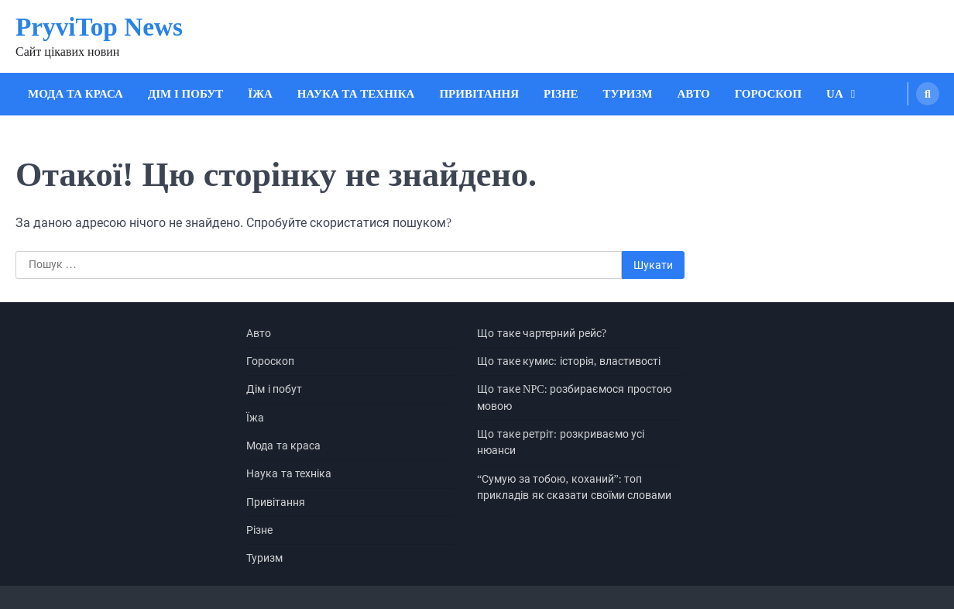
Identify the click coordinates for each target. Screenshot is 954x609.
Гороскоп (768, 94)
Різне (561, 94)
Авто (694, 94)
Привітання (479, 94)
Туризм (628, 94)
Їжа (260, 94)
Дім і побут (185, 94)
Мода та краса (75, 94)
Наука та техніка (356, 94)
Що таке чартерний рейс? (541, 333)
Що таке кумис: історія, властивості (569, 361)
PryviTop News (99, 26)
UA (834, 94)
